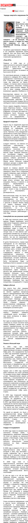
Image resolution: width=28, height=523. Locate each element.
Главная (3, 9)
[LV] (23, 11)
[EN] (20, 11)
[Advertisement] (13, 2)
